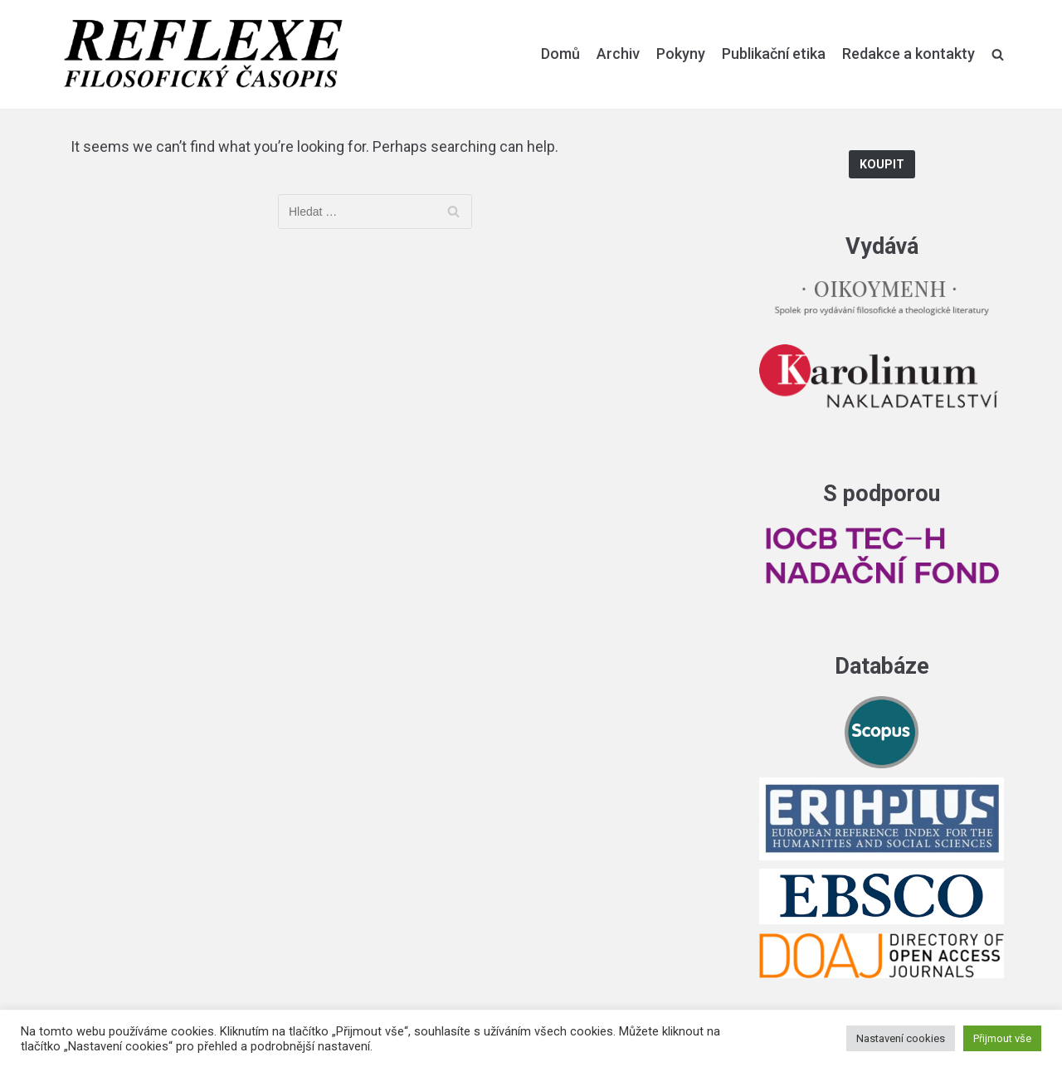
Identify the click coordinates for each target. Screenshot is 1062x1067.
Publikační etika (774, 53)
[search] (997, 54)
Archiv (618, 53)
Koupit (882, 165)
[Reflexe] (203, 54)
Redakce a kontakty (908, 53)
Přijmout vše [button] (1002, 1038)
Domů (560, 53)
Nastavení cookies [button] (900, 1038)
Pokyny (680, 53)
